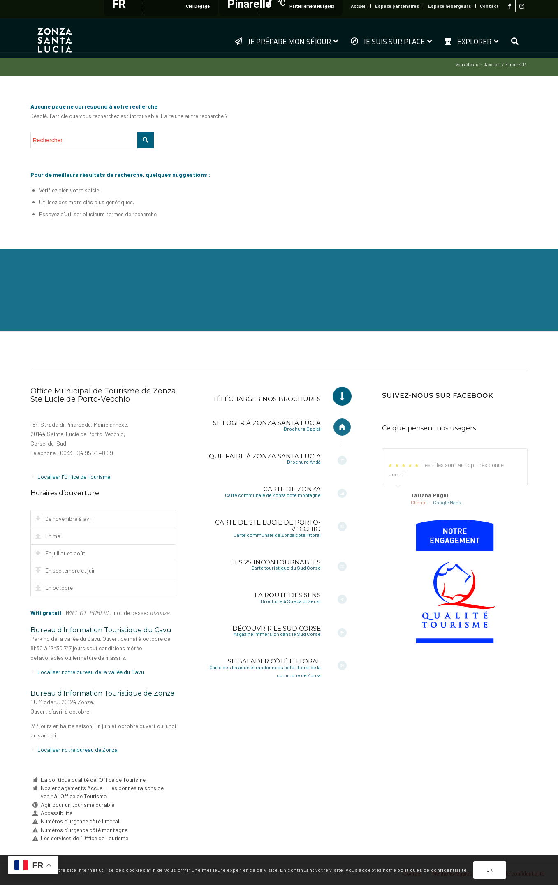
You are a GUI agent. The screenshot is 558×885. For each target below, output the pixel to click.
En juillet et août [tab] (60, 553)
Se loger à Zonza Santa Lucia (267, 423)
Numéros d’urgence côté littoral (80, 821)
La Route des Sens (288, 595)
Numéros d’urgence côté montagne (84, 829)
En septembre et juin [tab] (65, 570)
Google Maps (447, 502)
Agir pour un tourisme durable (77, 804)
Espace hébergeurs (449, 6)
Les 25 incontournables (276, 562)
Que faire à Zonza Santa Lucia (265, 456)
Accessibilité (56, 812)
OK (489, 870)
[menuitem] (359, 6)
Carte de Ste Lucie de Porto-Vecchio (268, 525)
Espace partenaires (397, 6)
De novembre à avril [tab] (64, 518)
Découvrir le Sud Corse (276, 628)
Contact (489, 6)
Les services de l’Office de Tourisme (84, 837)
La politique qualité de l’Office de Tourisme (93, 779)
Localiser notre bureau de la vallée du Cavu (90, 671)
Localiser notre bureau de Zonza (77, 749)
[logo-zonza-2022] (54, 38)
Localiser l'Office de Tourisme (73, 476)
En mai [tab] (48, 535)
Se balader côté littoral (274, 661)
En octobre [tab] (54, 587)
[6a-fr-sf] (454, 581)
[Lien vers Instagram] (522, 6)
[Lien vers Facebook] (509, 6)
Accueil (358, 6)
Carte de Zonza (292, 489)
